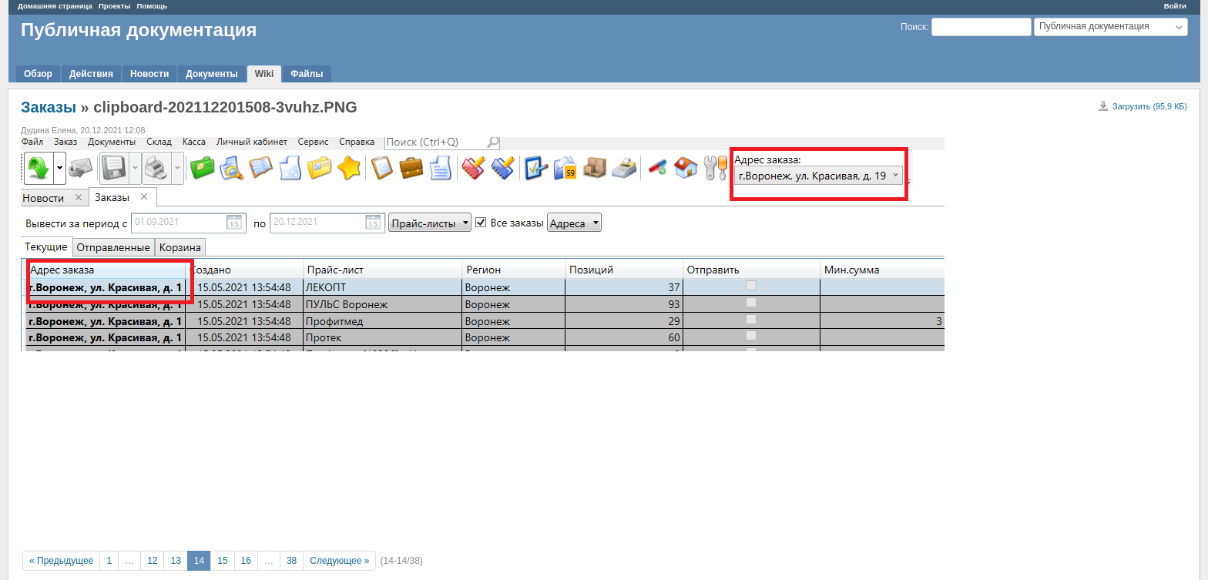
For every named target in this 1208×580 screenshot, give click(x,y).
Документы (211, 74)
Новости (149, 74)
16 (246, 560)
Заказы (48, 107)
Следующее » (339, 560)
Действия (91, 74)
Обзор (38, 74)
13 (175, 560)
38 (292, 560)
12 (152, 560)
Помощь (152, 6)
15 (222, 560)
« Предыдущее (61, 560)
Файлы (306, 74)
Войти (1175, 6)
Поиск (913, 27)
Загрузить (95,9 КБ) (1149, 106)
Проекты (115, 6)
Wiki (264, 74)
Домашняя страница (55, 6)
